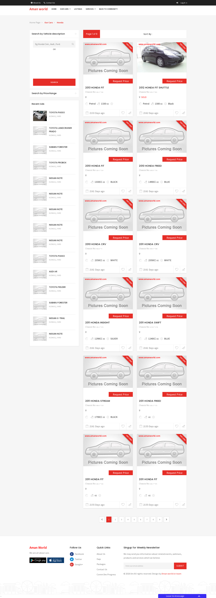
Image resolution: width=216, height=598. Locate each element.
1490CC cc (153, 181)
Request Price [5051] (56, 154)
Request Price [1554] (121, 159)
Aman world (38, 9)
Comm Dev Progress (106, 574)
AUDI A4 (53, 271)
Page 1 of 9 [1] (91, 34)
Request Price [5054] (56, 294)
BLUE (167, 181)
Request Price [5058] (56, 232)
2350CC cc (100, 260)
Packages (101, 564)
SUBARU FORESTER (58, 147)
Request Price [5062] (56, 170)
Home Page (34, 22)
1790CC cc (100, 417)
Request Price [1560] (121, 237)
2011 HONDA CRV (149, 244)
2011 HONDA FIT (94, 479)
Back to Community (108, 9)
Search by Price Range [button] (54, 93)
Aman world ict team (171, 573)
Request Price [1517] (174, 81)
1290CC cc (100, 338)
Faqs (99, 559)
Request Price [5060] (56, 201)
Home (54, 9)
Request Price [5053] (56, 310)
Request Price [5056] (56, 263)
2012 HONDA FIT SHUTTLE (154, 87)
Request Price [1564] (174, 237)
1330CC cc (100, 181)
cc (149, 417)
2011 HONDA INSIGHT (97, 322)
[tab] (54, 34)
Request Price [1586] (174, 316)
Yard (59, 116)
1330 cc (105, 103)
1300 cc (159, 103)
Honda (60, 22)
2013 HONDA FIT (94, 87)
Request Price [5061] (56, 185)
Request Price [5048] (56, 139)
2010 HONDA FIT (94, 165)
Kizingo (52, 116)
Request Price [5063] (56, 120)
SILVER (114, 338)
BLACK (114, 181)
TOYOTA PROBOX (57, 162)
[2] (166, 519)
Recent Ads (38, 103)
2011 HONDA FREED (150, 401)
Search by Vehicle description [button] (54, 33)
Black (171, 103)
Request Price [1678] (174, 472)
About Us (36, 3)
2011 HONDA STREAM (97, 401)
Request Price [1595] (121, 394)
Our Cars (65, 9)
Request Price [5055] (56, 279)
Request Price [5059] (56, 216)
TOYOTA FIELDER (57, 287)
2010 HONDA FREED (150, 165)
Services (91, 9)
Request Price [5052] (56, 325)
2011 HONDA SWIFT (150, 322)
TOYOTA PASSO (57, 112)
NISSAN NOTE (56, 178)
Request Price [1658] (174, 394)
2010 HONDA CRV (95, 244)
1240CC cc (153, 338)
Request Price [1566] (121, 316)
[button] (181, 3)
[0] (102, 519)
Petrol (92, 103)
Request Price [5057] (56, 248)
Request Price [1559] (174, 159)
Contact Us (49, 3)
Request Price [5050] (56, 341)
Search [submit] (54, 82)
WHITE (114, 260)
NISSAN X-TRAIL (57, 318)
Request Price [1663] (121, 472)
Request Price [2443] (121, 81)
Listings (78, 9)
